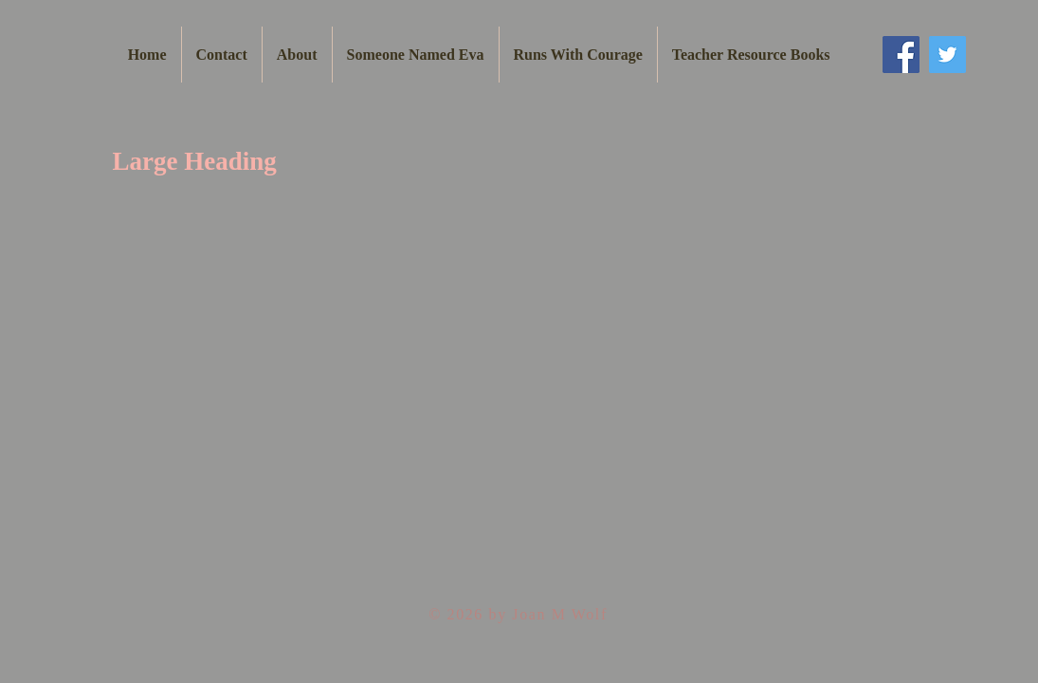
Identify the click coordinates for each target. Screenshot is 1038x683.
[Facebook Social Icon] (901, 54)
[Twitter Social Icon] (947, 54)
